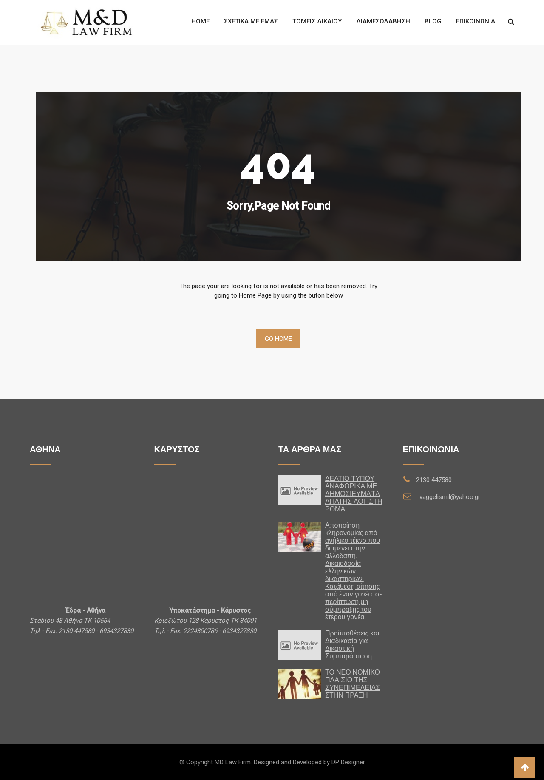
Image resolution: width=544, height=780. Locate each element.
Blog (433, 21)
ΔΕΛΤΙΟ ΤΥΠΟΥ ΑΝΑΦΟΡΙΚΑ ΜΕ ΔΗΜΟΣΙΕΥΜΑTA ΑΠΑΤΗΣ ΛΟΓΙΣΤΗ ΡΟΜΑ (353, 493)
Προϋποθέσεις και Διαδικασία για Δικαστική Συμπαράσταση (352, 644)
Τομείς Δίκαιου (317, 21)
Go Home (278, 339)
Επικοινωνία (475, 21)
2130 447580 (434, 480)
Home (200, 21)
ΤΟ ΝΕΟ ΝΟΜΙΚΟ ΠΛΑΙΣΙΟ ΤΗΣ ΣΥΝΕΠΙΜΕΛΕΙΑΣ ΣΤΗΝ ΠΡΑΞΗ (352, 683)
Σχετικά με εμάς (251, 21)
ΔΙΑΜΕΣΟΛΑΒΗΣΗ (383, 21)
